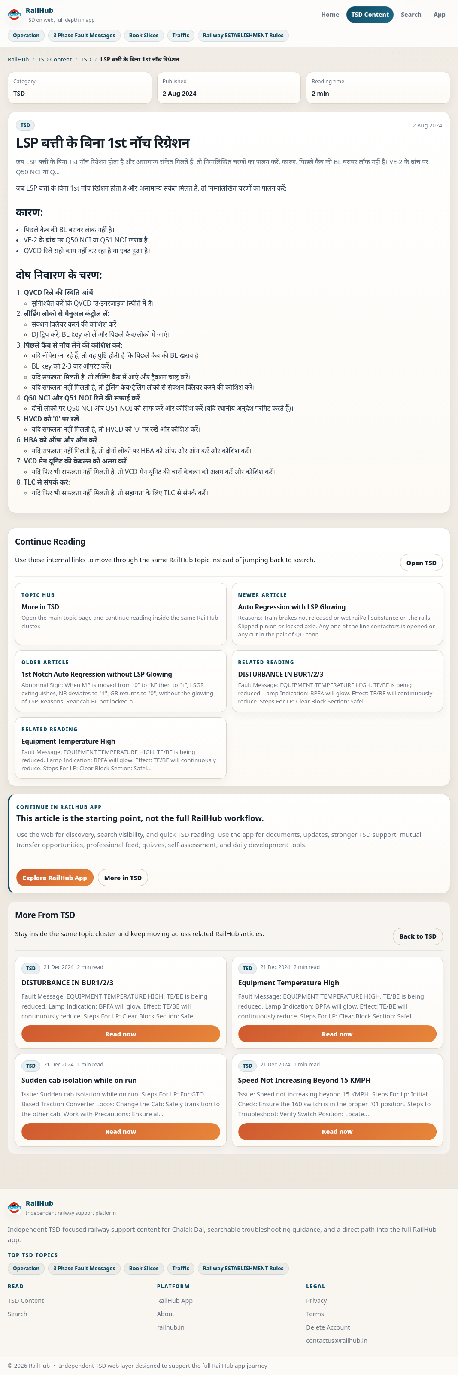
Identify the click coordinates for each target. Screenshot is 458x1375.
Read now (120, 1034)
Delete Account (328, 1327)
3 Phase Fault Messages (84, 35)
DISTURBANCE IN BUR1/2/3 (67, 982)
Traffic (181, 35)
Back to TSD (418, 936)
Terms (315, 1314)
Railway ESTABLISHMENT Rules (243, 35)
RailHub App (175, 1300)
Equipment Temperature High (289, 982)
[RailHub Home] (51, 14)
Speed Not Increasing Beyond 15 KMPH (304, 1080)
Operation (26, 35)
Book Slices (144, 35)
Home (330, 14)
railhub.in (171, 1327)
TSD (86, 59)
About (166, 1314)
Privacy (316, 1300)
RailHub (18, 59)
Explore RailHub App (55, 878)
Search (411, 14)
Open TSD (421, 563)
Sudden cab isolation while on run (79, 1080)
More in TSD (123, 878)
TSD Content (370, 14)
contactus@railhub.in (336, 1340)
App (440, 14)
